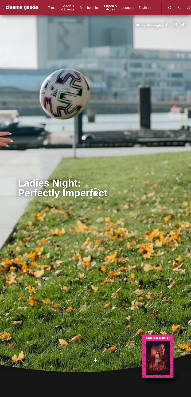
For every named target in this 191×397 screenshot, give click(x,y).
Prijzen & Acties (110, 7)
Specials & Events (67, 7)
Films (51, 7)
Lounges (128, 7)
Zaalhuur (145, 7)
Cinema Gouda (22, 7)
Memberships (90, 7)
